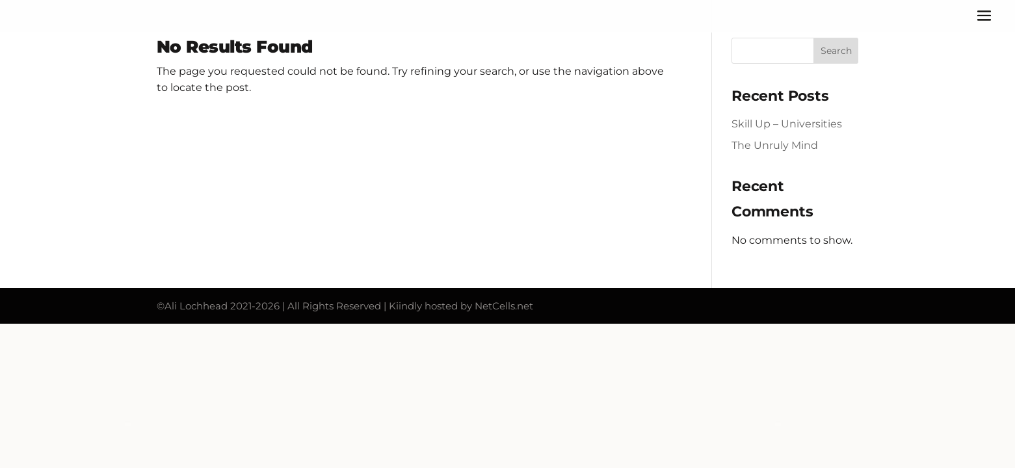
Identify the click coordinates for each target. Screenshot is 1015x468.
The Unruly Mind (775, 145)
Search (836, 51)
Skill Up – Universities (787, 124)
